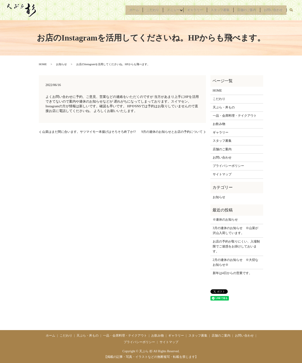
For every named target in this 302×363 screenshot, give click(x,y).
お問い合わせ (272, 10)
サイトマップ (222, 174)
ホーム (123, 10)
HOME (43, 64)
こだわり (143, 10)
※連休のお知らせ (225, 219)
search (291, 10)
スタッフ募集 (215, 10)
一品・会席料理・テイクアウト (235, 115)
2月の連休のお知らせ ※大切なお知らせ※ (235, 262)
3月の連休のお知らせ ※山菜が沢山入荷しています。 (235, 230)
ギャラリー (189, 10)
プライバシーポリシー (228, 166)
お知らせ (61, 64)
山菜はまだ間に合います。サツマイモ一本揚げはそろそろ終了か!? (89, 131)
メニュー (165, 10)
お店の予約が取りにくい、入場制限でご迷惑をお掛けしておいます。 (236, 246)
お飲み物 (219, 124)
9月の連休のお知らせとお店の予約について (172, 131)
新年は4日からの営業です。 (232, 273)
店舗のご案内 (244, 10)
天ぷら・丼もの (224, 107)
